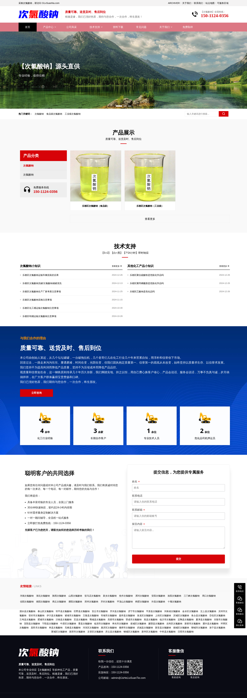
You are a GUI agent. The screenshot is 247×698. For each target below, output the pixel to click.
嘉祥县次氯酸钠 (127, 615)
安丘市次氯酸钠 (100, 611)
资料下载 (118, 27)
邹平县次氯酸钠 (64, 611)
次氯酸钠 (38, 114)
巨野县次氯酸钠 (82, 611)
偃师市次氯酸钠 (127, 627)
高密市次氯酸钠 (116, 619)
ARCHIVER (174, 3)
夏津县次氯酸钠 (204, 619)
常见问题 (141, 27)
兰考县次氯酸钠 (27, 619)
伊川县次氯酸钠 (54, 615)
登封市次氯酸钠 (36, 615)
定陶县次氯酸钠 (186, 619)
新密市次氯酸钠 (192, 623)
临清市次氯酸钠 (102, 623)
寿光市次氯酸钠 (120, 623)
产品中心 (48, 27)
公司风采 (71, 27)
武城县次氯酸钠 (145, 627)
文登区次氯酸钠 (95, 631)
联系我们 (198, 3)
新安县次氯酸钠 (163, 627)
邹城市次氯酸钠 (109, 615)
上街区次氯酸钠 (163, 615)
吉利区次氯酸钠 (174, 623)
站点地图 (210, 3)
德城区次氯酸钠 (181, 627)
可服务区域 (222, 3)
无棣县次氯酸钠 (73, 627)
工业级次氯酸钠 (72, 114)
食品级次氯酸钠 (53, 114)
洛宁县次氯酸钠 (217, 627)
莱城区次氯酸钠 (59, 631)
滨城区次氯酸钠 (181, 615)
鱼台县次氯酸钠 (199, 615)
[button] (119, 106)
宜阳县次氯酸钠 (32, 623)
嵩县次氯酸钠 (150, 619)
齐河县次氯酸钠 (118, 611)
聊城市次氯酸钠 (199, 627)
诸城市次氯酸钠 (73, 615)
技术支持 (95, 27)
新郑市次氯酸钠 (77, 631)
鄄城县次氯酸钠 (97, 619)
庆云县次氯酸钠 (113, 631)
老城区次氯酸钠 (138, 623)
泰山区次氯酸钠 (45, 611)
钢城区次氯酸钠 (131, 631)
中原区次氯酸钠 (68, 623)
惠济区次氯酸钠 (109, 627)
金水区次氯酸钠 (190, 611)
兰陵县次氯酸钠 (91, 615)
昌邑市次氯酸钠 (39, 627)
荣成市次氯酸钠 (134, 619)
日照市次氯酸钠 (186, 631)
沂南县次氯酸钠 (64, 619)
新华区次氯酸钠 (149, 631)
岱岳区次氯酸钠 (217, 615)
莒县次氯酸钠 (80, 619)
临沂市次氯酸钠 (167, 619)
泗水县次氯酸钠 (27, 611)
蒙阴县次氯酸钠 (156, 623)
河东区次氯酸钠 (91, 627)
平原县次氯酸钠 (154, 611)
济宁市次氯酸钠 (136, 611)
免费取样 (188, 27)
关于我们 (186, 3)
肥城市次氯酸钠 (45, 619)
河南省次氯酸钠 (172, 611)
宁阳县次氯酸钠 (50, 623)
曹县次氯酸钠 (85, 623)
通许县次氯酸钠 (210, 623)
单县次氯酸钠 (55, 627)
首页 (27, 27)
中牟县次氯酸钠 (167, 631)
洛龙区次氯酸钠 (145, 615)
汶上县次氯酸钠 (208, 611)
